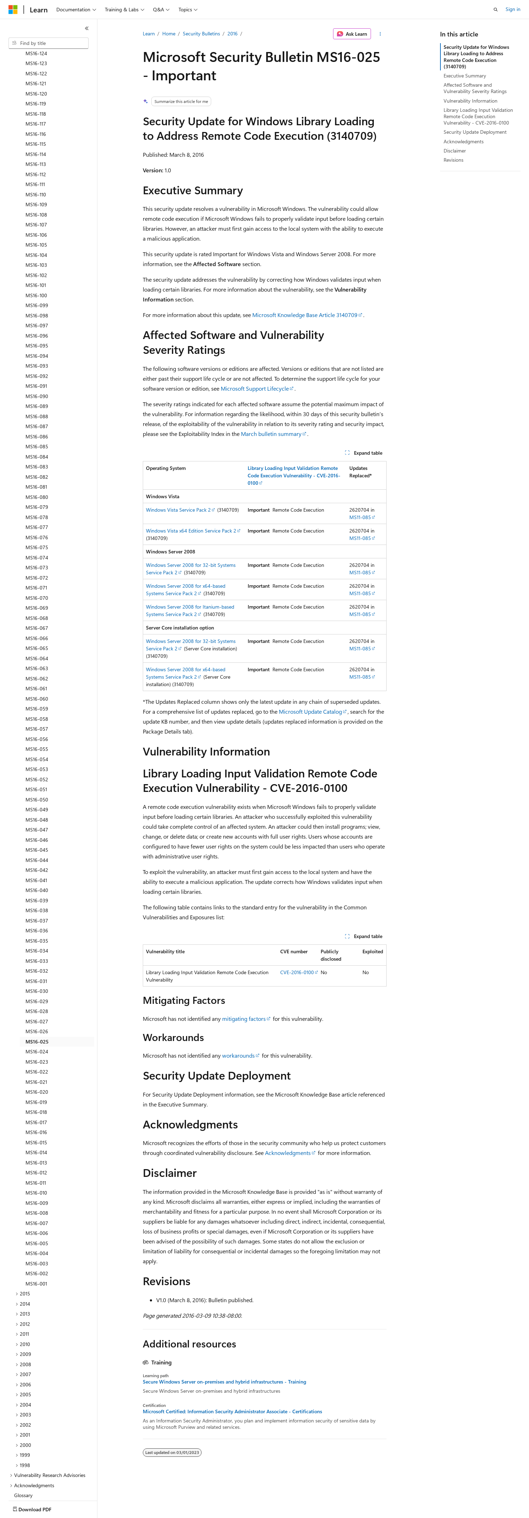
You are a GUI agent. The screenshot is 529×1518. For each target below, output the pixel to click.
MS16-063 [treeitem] (37, 626)
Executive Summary (465, 75)
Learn (149, 33)
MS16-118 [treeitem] (36, 72)
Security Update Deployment (475, 131)
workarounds (238, 1055)
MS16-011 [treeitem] (36, 1141)
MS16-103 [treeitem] (36, 223)
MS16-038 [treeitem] (37, 869)
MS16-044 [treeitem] (37, 818)
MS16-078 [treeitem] (37, 475)
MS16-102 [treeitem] (36, 233)
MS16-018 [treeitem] (36, 1070)
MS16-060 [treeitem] (37, 657)
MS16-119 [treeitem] (36, 62)
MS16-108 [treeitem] (36, 173)
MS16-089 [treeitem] (37, 364)
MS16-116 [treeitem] (36, 92)
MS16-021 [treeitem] (36, 1040)
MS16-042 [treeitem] (37, 828)
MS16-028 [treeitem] (37, 969)
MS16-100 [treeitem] (36, 254)
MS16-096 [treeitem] (37, 294)
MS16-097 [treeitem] (37, 284)
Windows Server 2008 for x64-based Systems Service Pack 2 (185, 589)
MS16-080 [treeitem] (37, 455)
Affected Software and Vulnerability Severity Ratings (475, 87)
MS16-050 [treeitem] (37, 758)
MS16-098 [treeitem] (37, 274)
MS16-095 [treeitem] (37, 304)
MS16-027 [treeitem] (37, 980)
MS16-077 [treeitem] (37, 485)
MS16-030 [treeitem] (37, 949)
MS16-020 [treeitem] (37, 1050)
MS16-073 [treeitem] (37, 526)
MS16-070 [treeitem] (37, 556)
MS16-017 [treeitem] (36, 1080)
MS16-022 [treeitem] (37, 1030)
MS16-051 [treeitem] (36, 747)
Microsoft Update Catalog (310, 711)
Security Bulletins (201, 33)
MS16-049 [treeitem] (37, 768)
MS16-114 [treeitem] (36, 112)
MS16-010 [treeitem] (36, 1151)
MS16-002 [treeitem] (37, 1232)
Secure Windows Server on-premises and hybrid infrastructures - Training (224, 1382)
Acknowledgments (288, 1152)
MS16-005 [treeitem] (37, 1201)
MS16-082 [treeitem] (37, 435)
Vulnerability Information (470, 100)
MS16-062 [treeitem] (37, 637)
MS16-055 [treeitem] (37, 707)
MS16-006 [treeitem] (37, 1191)
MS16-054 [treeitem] (37, 717)
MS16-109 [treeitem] (36, 163)
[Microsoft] (13, 9)
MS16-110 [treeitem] (36, 153)
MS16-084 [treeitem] (37, 415)
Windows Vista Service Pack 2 (178, 509)
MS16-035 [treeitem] (37, 899)
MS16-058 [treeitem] (37, 677)
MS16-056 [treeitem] (37, 697)
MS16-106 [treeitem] (36, 193)
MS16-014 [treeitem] (36, 1111)
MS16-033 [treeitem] (37, 919)
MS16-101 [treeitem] (36, 243)
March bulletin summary (271, 433)
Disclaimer (455, 150)
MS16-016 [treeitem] (36, 1090)
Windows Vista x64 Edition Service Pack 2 (191, 530)
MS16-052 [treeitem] (37, 738)
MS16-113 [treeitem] (36, 122)
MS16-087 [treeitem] (37, 384)
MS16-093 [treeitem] (37, 324)
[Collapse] (86, 28)
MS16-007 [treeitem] (37, 1181)
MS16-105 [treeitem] (36, 203)
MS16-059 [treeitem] (37, 667)
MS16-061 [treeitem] (36, 647)
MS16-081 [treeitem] (36, 445)
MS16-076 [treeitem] (37, 496)
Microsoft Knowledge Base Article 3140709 (305, 314)
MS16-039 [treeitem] (37, 859)
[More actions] (380, 34)
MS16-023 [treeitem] (37, 1020)
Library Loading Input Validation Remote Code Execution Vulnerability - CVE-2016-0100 (478, 116)
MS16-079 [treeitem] (37, 465)
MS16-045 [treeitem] (37, 808)
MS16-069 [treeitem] (37, 566)
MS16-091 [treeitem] (36, 344)
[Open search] (496, 9)
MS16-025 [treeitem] (37, 1000)
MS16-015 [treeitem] (36, 1101)
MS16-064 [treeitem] (37, 617)
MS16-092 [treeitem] (37, 334)
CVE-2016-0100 (297, 972)
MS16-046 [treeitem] (37, 798)
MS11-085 (360, 517)
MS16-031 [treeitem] (36, 939)
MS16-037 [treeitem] (37, 879)
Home (168, 33)
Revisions (453, 159)
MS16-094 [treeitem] (37, 314)
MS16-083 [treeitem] (37, 425)
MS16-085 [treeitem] (37, 405)
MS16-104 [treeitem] (36, 213)
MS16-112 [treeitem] (36, 133)
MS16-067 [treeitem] (37, 586)
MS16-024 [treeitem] (37, 1010)
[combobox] (49, 43)
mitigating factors (244, 1018)
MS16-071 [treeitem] (36, 546)
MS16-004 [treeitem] (37, 1211)
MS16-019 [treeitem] (36, 1060)
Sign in (513, 9)
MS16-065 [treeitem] (37, 606)
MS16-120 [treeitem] (36, 52)
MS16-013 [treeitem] (36, 1121)
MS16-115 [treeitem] (36, 102)
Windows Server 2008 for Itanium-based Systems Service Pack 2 (190, 610)
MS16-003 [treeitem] (37, 1222)
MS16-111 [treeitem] (35, 142)
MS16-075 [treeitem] (37, 505)
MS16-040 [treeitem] (37, 848)
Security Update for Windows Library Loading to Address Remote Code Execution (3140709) (476, 57)
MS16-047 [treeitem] (37, 788)
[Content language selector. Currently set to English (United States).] (41, 1507)
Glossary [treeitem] (23, 1453)
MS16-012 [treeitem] (36, 1131)
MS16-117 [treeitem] (36, 82)
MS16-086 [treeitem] (37, 395)
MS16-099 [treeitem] (37, 263)
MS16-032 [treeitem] (37, 929)
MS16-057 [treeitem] (37, 687)
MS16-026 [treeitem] (37, 990)
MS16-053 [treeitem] (37, 727)
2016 (232, 33)
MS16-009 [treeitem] (37, 1161)
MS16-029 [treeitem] (37, 959)
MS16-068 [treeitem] (37, 576)
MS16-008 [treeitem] (37, 1171)
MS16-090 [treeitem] (37, 354)
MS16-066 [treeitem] (37, 596)
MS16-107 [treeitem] (36, 183)
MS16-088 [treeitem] (37, 375)
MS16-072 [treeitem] (37, 536)
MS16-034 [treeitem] (37, 909)
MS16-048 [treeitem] (37, 778)
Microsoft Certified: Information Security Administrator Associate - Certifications (232, 1411)
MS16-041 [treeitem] (36, 838)
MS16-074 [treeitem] (37, 516)
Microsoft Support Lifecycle (255, 388)
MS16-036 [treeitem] (37, 889)
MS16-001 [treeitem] (36, 1242)
